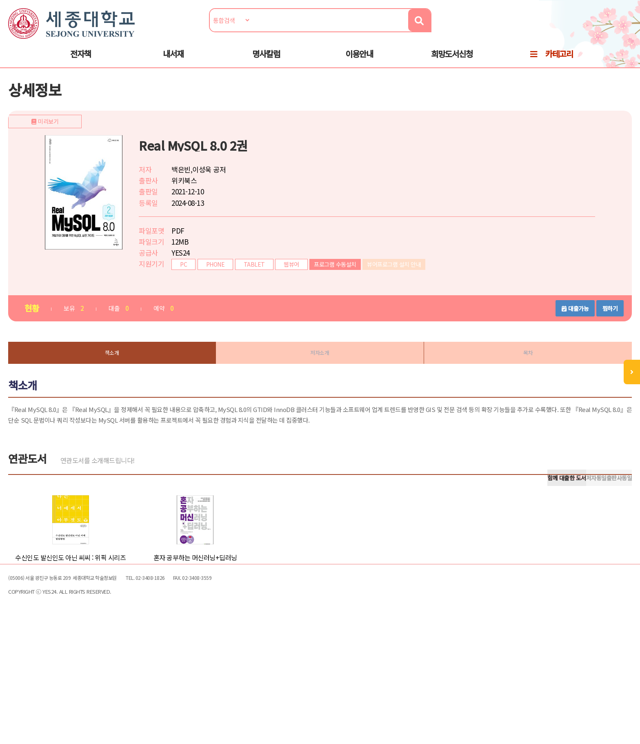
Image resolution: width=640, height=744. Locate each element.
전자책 (80, 62)
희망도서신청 (452, 62)
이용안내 (359, 62)
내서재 (173, 62)
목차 (510, 375)
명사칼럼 (266, 62)
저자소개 (320, 375)
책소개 (129, 375)
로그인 (600, 31)
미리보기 (113, 282)
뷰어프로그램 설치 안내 (420, 285)
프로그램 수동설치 (361, 285)
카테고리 (559, 62)
